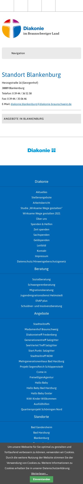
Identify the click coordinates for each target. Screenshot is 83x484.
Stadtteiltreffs (41, 323)
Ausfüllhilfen (41, 403)
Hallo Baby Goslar (41, 393)
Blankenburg (41, 437)
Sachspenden (41, 234)
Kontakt (62, 5)
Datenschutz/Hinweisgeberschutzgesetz (41, 261)
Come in (41, 371)
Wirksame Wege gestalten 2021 (41, 213)
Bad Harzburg (41, 432)
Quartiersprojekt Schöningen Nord (41, 409)
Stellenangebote (42, 197)
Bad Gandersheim (41, 427)
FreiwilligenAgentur (42, 377)
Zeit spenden (41, 229)
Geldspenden (42, 240)
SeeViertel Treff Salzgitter (41, 345)
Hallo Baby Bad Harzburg (42, 387)
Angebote (41, 313)
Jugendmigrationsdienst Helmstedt (41, 295)
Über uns (35, 5)
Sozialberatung (41, 279)
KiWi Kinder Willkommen (41, 398)
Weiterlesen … (39, 473)
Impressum (41, 256)
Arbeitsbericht (41, 202)
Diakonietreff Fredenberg (41, 334)
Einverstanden (41, 479)
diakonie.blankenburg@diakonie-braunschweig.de (41, 104)
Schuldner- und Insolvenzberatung (41, 306)
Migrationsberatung (41, 290)
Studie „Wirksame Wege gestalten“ (41, 208)
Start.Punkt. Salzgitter (41, 350)
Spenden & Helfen (48, 5)
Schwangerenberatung (41, 284)
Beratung (41, 269)
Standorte (41, 417)
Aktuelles (21, 5)
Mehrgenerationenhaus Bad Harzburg (41, 361)
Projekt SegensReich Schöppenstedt (41, 366)
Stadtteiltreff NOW (41, 355)
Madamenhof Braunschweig (41, 329)
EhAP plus (41, 300)
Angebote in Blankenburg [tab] (24, 118)
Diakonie (41, 181)
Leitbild (41, 245)
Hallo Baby (41, 382)
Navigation (18, 53)
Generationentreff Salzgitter (41, 339)
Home (7, 5)
